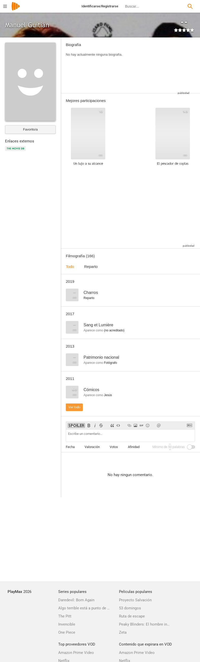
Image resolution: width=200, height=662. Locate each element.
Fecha (70, 447)
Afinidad (133, 447)
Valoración (92, 447)
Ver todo (74, 407)
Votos (114, 447)
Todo (70, 266)
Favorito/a (30, 129)
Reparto (91, 266)
